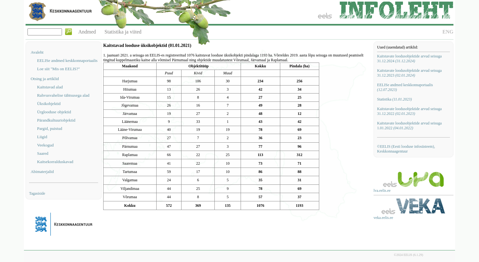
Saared (42, 153)
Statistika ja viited (123, 31)
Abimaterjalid (42, 171)
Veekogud (45, 145)
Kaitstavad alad (50, 87)
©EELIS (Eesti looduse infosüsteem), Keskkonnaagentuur (406, 148)
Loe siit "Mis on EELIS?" (58, 68)
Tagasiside (37, 193)
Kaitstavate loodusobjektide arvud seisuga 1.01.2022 (409, 125)
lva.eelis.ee (382, 190)
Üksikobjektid (49, 103)
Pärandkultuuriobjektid (56, 120)
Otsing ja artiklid (45, 78)
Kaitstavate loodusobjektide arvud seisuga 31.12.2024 (409, 58)
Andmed (87, 31)
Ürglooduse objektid (54, 111)
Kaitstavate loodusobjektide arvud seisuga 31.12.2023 (409, 73)
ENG (447, 31)
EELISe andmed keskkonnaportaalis (67, 60)
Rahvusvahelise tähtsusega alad (63, 95)
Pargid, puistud (49, 128)
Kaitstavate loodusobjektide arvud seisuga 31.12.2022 (409, 111)
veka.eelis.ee (383, 217)
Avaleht (37, 52)
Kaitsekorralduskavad (55, 161)
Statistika (394, 99)
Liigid (42, 136)
